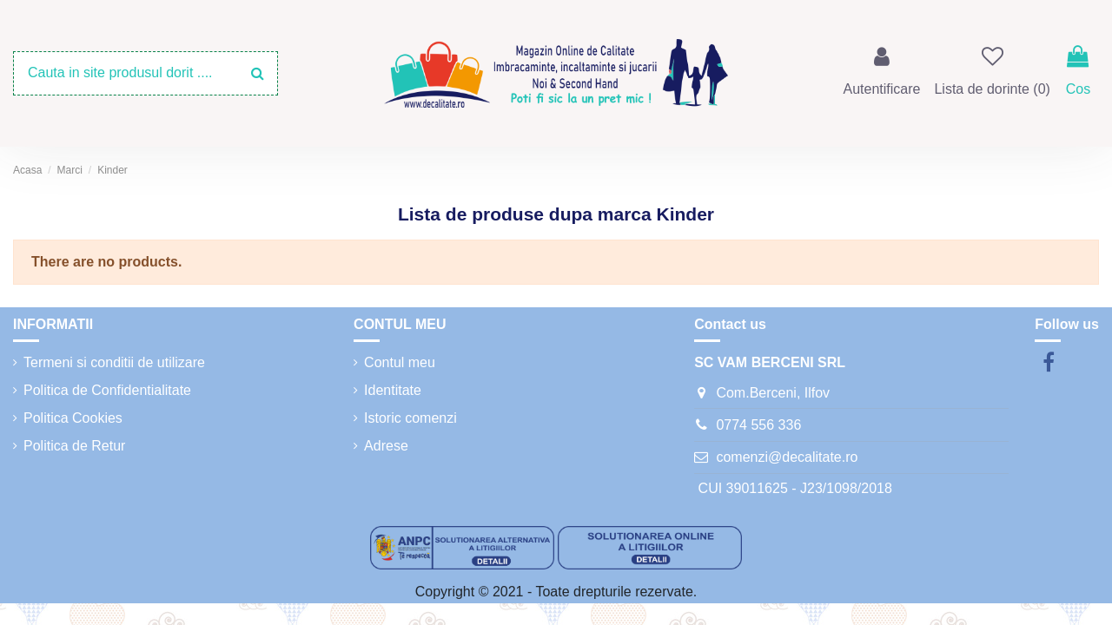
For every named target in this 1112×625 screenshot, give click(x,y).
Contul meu (399, 362)
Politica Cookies (72, 418)
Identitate (392, 390)
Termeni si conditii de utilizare (114, 362)
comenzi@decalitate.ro (786, 457)
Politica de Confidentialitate (107, 390)
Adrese (386, 445)
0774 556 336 (758, 425)
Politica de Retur (74, 445)
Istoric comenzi (410, 418)
